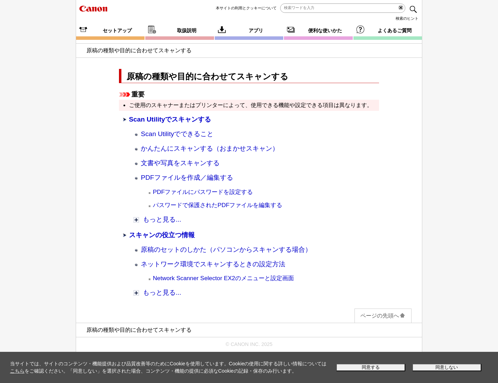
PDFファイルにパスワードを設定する (203, 191)
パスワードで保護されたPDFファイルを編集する (218, 205)
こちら (17, 371)
